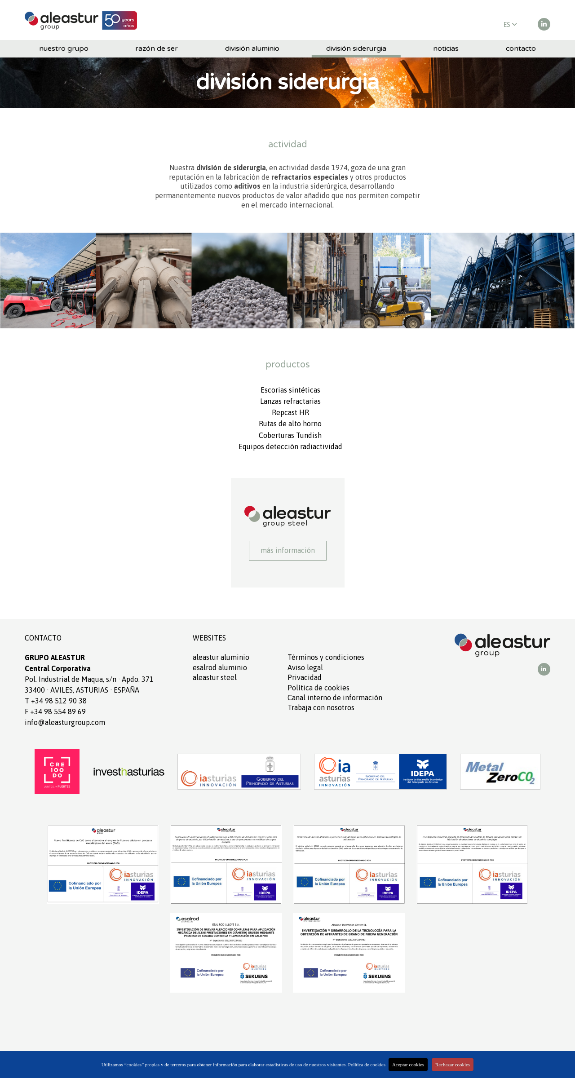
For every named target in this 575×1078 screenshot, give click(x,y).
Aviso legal (305, 667)
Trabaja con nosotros (321, 707)
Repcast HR (290, 412)
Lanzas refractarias (290, 401)
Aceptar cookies (408, 1064)
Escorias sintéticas (290, 390)
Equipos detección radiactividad (290, 446)
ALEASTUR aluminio (221, 657)
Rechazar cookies (452, 1064)
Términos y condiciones (326, 657)
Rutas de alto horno (290, 424)
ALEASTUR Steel (215, 677)
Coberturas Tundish (290, 435)
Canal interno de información (335, 698)
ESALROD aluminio (220, 667)
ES (510, 24)
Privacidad (305, 677)
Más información (288, 550)
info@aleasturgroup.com (65, 722)
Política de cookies (318, 688)
